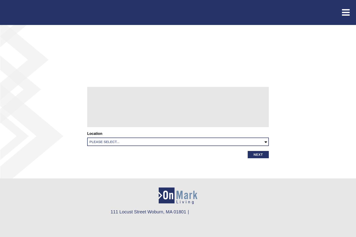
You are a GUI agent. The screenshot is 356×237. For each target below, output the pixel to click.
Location (95, 134)
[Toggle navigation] (345, 12)
